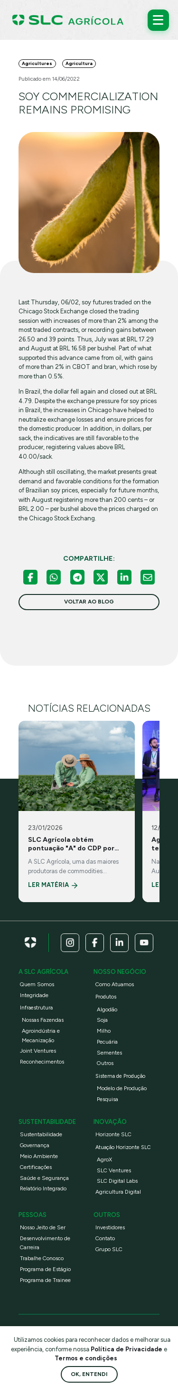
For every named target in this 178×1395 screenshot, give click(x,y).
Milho (104, 1030)
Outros (105, 1063)
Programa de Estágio (45, 1269)
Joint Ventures (38, 1050)
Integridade (34, 995)
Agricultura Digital (118, 1191)
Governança (34, 1145)
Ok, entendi (89, 1374)
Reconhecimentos (42, 1061)
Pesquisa (107, 1099)
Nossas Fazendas (43, 1020)
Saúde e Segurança (44, 1178)
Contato (105, 1238)
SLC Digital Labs (117, 1181)
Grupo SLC (108, 1249)
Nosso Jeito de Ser (43, 1227)
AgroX (104, 1159)
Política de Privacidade (127, 1349)
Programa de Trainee (45, 1280)
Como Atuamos (114, 984)
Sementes (109, 1052)
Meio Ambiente (39, 1156)
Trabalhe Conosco (42, 1258)
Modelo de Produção (122, 1088)
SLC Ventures (114, 1170)
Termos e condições (86, 1358)
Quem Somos (37, 984)
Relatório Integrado (43, 1188)
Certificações (36, 1167)
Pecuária (107, 1041)
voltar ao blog (89, 601)
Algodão (107, 1009)
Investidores (110, 1227)
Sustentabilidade (41, 1134)
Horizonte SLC (113, 1134)
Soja (102, 1020)
